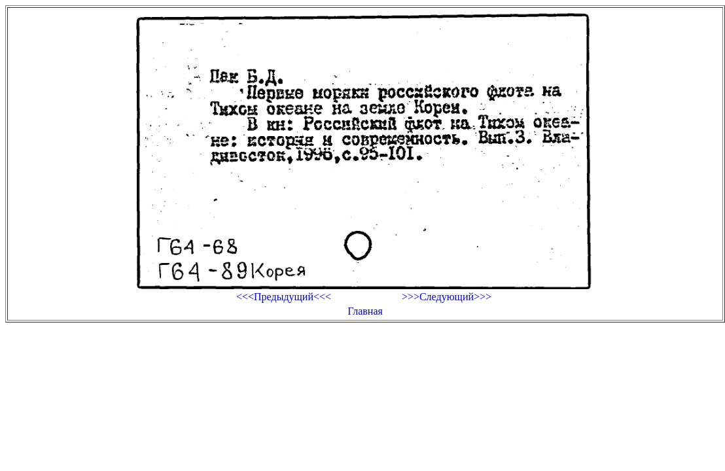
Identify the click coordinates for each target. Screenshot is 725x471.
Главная (365, 311)
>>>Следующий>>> (446, 296)
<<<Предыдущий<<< (283, 296)
